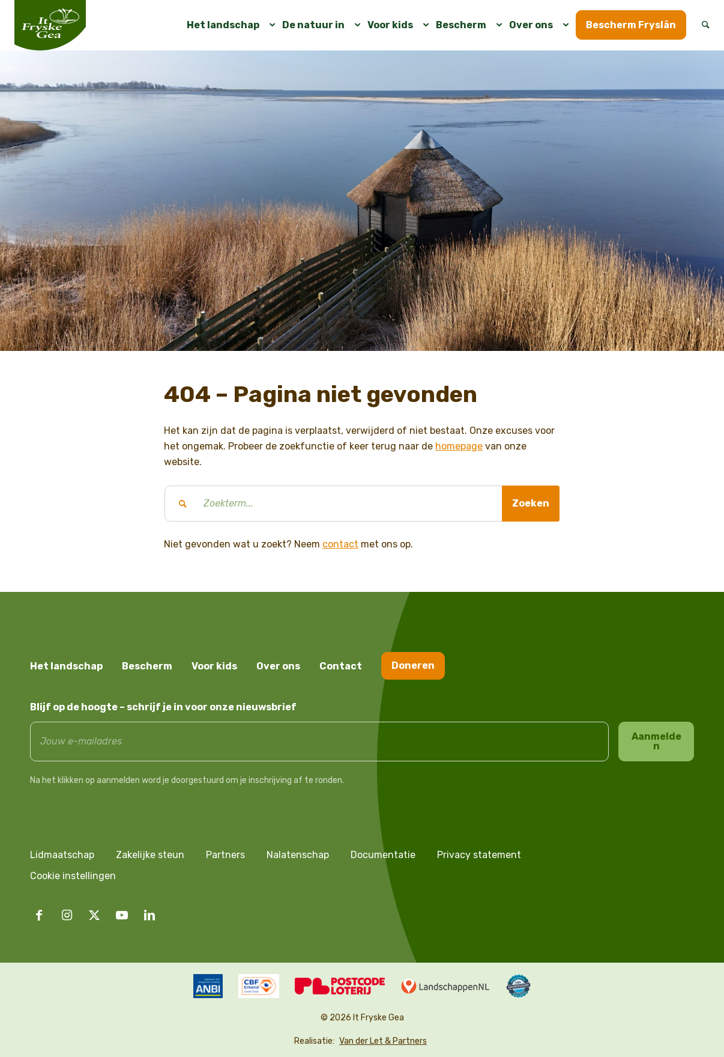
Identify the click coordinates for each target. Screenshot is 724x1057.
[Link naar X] (94, 915)
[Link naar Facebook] (39, 915)
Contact (340, 666)
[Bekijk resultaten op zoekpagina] (531, 504)
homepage (459, 446)
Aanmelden (656, 741)
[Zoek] (702, 25)
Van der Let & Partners (383, 1041)
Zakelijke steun (150, 855)
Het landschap (66, 666)
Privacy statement (479, 855)
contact (340, 544)
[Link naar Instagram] (67, 915)
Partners (225, 855)
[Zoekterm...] (362, 504)
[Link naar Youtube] (122, 915)
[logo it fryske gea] (50, 25)
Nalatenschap (298, 855)
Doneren (413, 665)
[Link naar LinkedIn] (149, 915)
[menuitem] (226, 25)
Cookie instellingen (73, 876)
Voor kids (214, 666)
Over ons (278, 666)
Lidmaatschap (62, 855)
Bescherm (147, 666)
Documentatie (383, 855)
